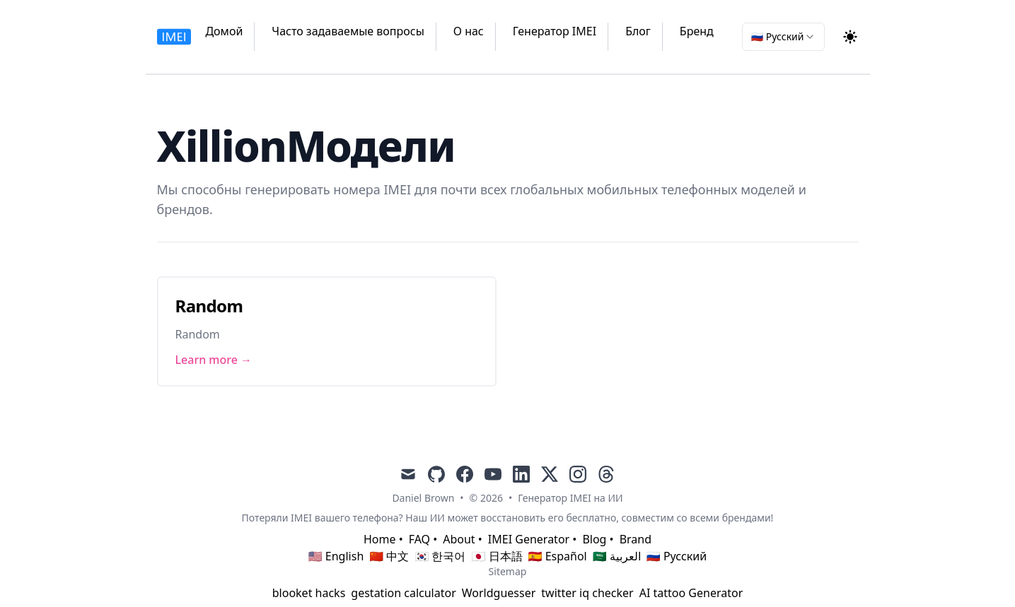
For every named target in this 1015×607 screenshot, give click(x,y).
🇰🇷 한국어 (439, 556)
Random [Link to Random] (209, 305)
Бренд (697, 31)
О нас (468, 31)
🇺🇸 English (336, 556)
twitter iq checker (587, 593)
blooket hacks (309, 593)
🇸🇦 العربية (617, 556)
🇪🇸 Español (557, 556)
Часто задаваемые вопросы (348, 31)
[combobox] (783, 37)
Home (380, 539)
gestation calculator (403, 593)
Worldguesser (499, 593)
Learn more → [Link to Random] (214, 359)
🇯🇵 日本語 (496, 556)
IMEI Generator (528, 539)
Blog (594, 539)
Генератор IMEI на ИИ (570, 498)
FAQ (419, 539)
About (459, 539)
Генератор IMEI (554, 31)
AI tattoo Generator (691, 593)
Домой (224, 31)
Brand (635, 539)
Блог (638, 31)
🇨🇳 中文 (389, 556)
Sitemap (508, 571)
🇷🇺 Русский (676, 556)
